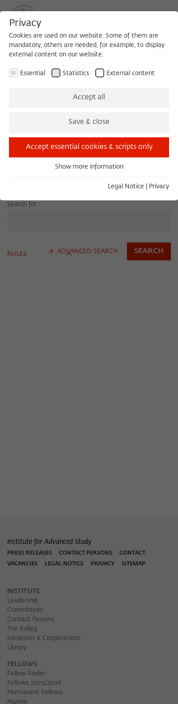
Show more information (89, 167)
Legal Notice (126, 186)
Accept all (89, 97)
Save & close (89, 122)
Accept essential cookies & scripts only (89, 147)
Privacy (159, 186)
